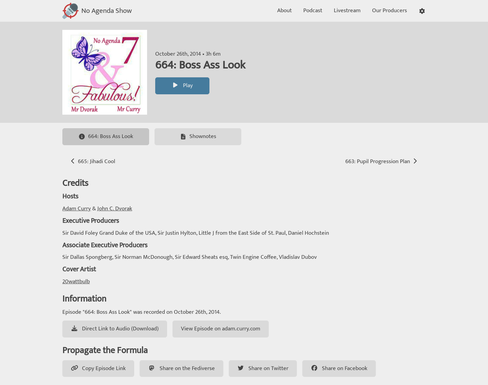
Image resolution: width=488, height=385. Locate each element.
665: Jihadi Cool (92, 161)
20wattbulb (76, 281)
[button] (422, 11)
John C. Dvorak (114, 208)
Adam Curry (76, 208)
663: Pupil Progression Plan (382, 161)
